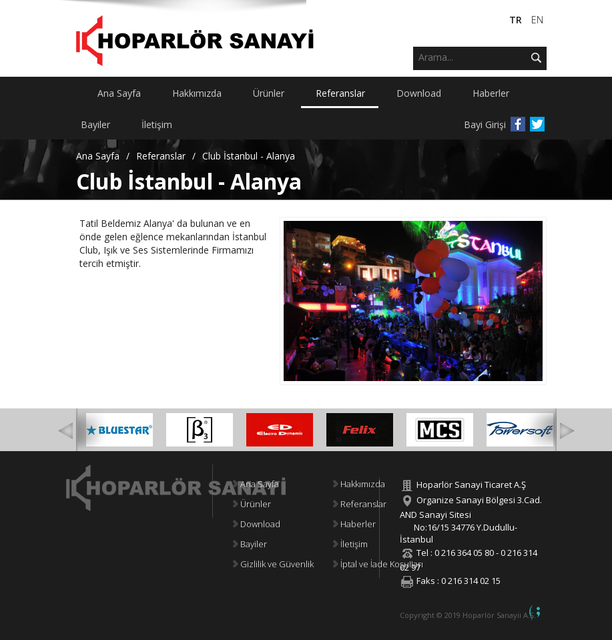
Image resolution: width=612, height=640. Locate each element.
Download (256, 524)
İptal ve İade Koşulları (378, 564)
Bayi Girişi (485, 124)
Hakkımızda (359, 484)
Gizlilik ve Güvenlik (273, 564)
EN (537, 19)
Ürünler (252, 504)
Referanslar (161, 155)
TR (517, 19)
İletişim (350, 544)
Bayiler (250, 544)
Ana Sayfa (97, 155)
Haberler (354, 524)
